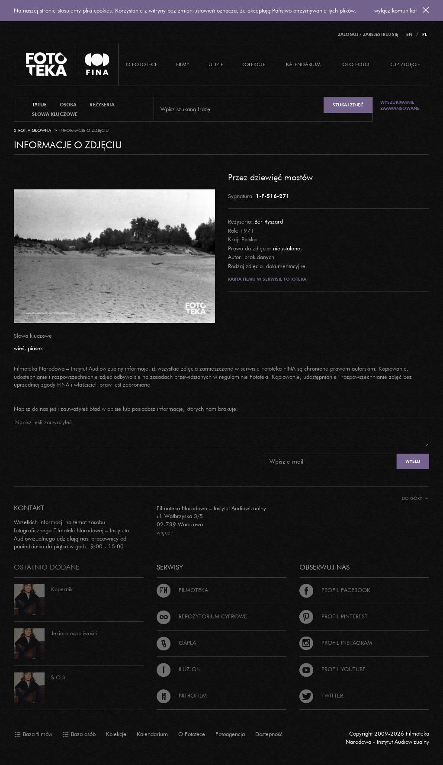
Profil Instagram (335, 642)
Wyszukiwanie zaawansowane (400, 105)
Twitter (321, 695)
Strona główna (32, 130)
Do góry (415, 498)
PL (424, 34)
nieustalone (286, 248)
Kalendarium (303, 64)
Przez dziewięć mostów (270, 176)
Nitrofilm (182, 695)
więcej (164, 532)
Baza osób (79, 734)
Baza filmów (33, 734)
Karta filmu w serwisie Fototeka (267, 279)
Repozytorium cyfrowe (202, 616)
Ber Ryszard (268, 221)
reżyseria (102, 105)
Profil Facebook (334, 589)
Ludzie (214, 64)
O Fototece (141, 64)
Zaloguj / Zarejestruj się (368, 34)
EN (409, 34)
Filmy (182, 64)
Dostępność (268, 733)
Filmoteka (182, 589)
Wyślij (412, 461)
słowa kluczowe (54, 114)
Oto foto (355, 64)
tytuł (39, 105)
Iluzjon (179, 669)
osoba (68, 105)
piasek (35, 348)
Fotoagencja (230, 733)
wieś (19, 348)
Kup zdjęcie (404, 64)
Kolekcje (253, 64)
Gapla (176, 642)
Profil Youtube (332, 669)
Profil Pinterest (333, 616)
